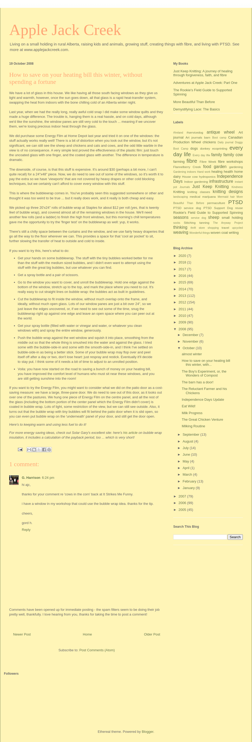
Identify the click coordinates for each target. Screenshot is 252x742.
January (189, 488)
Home (87, 634)
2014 (182, 289)
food (207, 166)
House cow (190, 176)
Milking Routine (193, 426)
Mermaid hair (226, 196)
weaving (180, 232)
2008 (182, 329)
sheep (213, 217)
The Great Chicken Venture (202, 419)
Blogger (147, 732)
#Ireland (178, 132)
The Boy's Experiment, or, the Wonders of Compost (204, 373)
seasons (180, 217)
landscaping (180, 196)
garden (220, 166)
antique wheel (221, 132)
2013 (182, 296)
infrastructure (221, 181)
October (189, 348)
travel (225, 227)
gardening (236, 167)
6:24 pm (48, 478)
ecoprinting (219, 148)
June (187, 454)
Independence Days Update (203, 400)
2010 (182, 316)
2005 (182, 510)
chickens (209, 142)
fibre (192, 161)
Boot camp (219, 137)
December (191, 335)
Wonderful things (200, 232)
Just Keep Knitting (210, 186)
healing (217, 172)
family (216, 155)
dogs (194, 148)
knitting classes (198, 192)
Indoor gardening (196, 181)
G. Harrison (31, 478)
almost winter (192, 354)
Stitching (190, 222)
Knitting (179, 192)
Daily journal (225, 142)
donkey (205, 148)
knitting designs (228, 191)
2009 (182, 322)
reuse (239, 208)
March (188, 474)
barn (207, 137)
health (228, 172)
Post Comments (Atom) (97, 650)
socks (176, 222)
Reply (26, 530)
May (186, 461)
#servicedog (195, 132)
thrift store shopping (205, 227)
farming (179, 162)
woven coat (219, 233)
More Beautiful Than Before (194, 102)
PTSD (235, 202)
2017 (182, 269)
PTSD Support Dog (218, 208)
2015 (182, 282)
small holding (232, 218)
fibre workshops (230, 162)
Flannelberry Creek (187, 167)
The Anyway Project (228, 222)
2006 (182, 503)
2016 (182, 276)
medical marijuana (203, 196)
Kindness (237, 187)
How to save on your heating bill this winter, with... (206, 363)
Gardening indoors (184, 171)
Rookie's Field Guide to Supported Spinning (208, 213)
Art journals (194, 137)
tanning (204, 222)
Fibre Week (208, 161)
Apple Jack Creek (65, 29)
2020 (182, 256)
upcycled (237, 227)
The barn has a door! (197, 382)
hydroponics (207, 176)
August (188, 441)
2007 (182, 496)
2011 (182, 309)
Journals (185, 187)
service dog (198, 217)
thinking (180, 227)
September (191, 434)
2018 (182, 262)
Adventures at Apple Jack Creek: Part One (205, 83)
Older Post (152, 634)
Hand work (204, 171)
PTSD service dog (187, 208)
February (190, 481)
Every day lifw (201, 155)
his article (131, 433)
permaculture (216, 203)
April (187, 468)
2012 (182, 302)
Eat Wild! (188, 406)
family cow (233, 155)
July (186, 448)
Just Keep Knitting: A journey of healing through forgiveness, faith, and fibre (203, 73)
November (191, 341)
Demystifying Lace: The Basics (196, 109)
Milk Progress (192, 413)
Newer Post (22, 634)
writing (234, 233)
